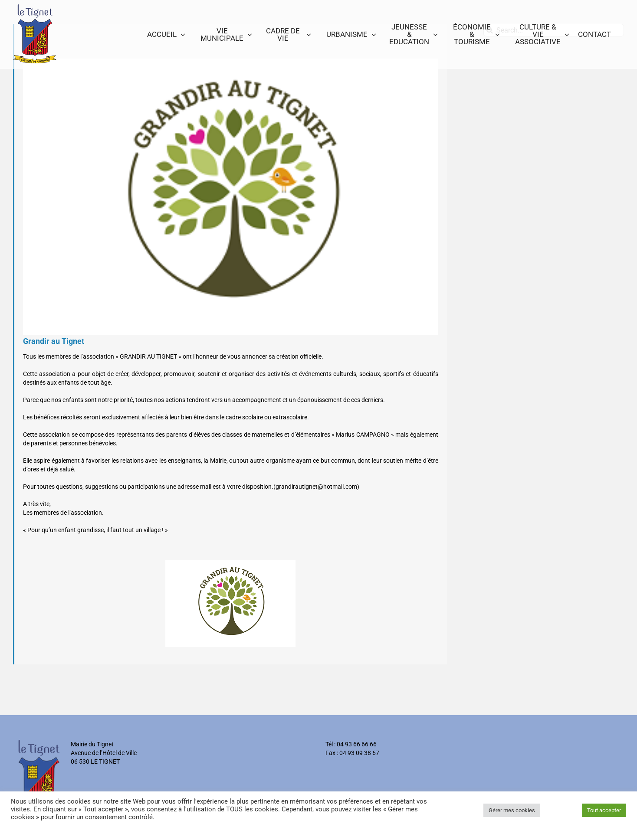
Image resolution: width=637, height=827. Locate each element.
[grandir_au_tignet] (230, 197)
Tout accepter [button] (604, 810)
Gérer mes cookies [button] (512, 810)
